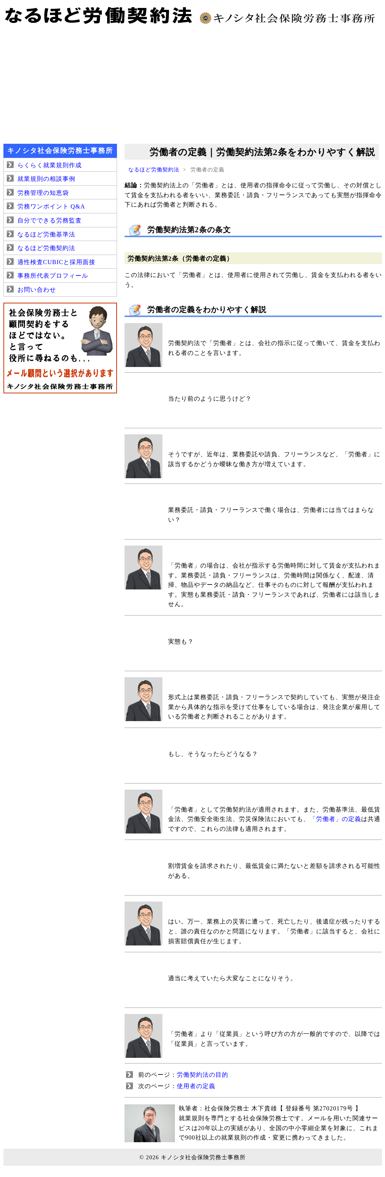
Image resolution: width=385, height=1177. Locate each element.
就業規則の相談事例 (46, 179)
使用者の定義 (196, 1086)
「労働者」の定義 (335, 819)
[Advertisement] (192, 83)
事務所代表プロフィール (52, 275)
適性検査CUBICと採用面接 (56, 262)
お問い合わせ (36, 289)
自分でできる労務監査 (49, 220)
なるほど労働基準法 (46, 234)
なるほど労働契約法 (153, 169)
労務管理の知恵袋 (43, 193)
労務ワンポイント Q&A (51, 206)
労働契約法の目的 (202, 1074)
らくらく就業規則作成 (49, 165)
